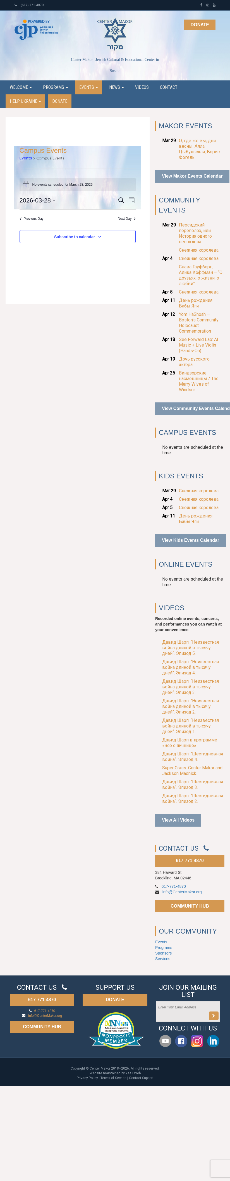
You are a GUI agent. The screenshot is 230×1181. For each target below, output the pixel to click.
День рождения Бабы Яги (195, 303)
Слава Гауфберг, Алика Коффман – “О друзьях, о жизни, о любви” (200, 275)
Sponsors (163, 953)
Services (162, 958)
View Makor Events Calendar (192, 176)
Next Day (127, 219)
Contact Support (141, 1078)
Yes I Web (133, 1073)
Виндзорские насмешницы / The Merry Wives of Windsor (199, 381)
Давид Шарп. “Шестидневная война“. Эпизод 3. (192, 784)
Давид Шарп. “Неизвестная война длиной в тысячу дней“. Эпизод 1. (190, 726)
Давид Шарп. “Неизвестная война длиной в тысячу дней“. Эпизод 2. (190, 706)
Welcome (21, 87)
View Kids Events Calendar (190, 540)
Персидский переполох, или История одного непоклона (195, 233)
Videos (142, 87)
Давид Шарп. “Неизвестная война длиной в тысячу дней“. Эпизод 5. (190, 648)
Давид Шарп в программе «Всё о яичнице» (189, 742)
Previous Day (32, 219)
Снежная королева (199, 250)
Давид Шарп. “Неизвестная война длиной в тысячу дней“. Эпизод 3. (190, 687)
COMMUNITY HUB (190, 906)
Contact (169, 87)
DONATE (115, 999)
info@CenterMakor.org (182, 892)
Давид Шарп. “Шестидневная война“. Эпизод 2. (192, 798)
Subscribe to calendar (74, 237)
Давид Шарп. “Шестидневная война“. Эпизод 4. (192, 756)
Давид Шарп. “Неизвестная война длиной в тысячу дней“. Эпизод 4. (190, 667)
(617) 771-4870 (29, 5)
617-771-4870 (190, 860)
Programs (55, 87)
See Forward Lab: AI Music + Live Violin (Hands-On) (198, 345)
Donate (200, 24)
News (116, 87)
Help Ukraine (25, 101)
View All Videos (178, 820)
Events (88, 87)
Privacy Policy (87, 1078)
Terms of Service (113, 1078)
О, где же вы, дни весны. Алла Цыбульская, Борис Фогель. (199, 149)
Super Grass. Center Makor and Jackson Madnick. (192, 770)
